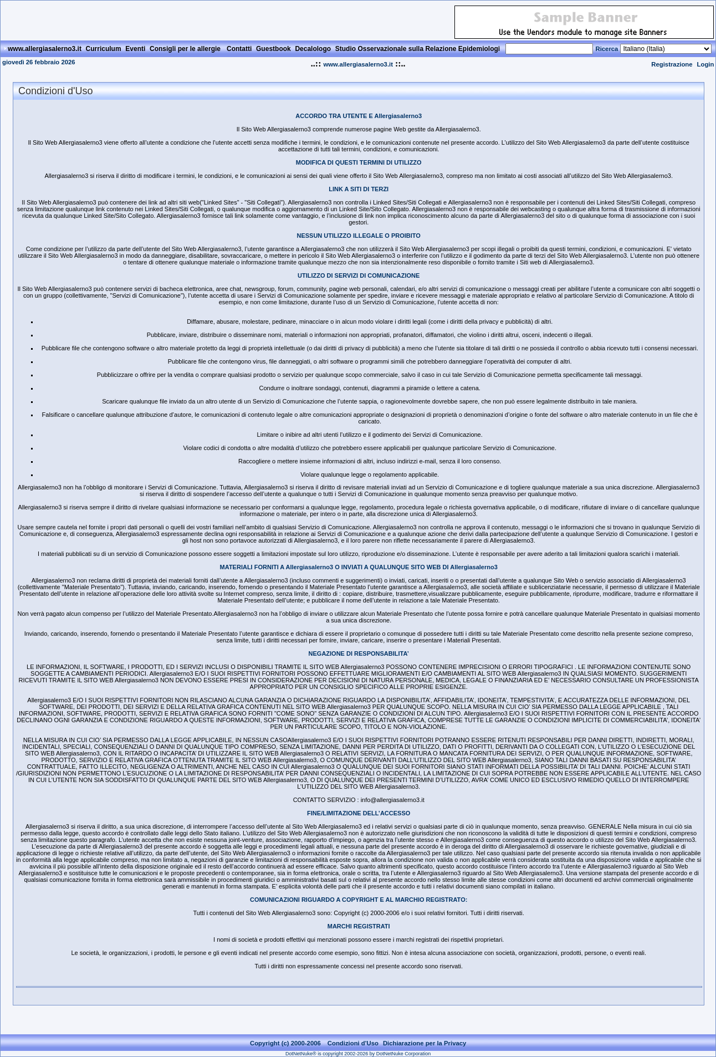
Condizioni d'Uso (353, 1043)
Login (705, 64)
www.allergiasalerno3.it (358, 64)
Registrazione (671, 64)
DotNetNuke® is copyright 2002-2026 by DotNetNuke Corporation (358, 1053)
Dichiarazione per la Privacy (425, 1043)
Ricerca (606, 48)
